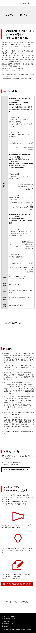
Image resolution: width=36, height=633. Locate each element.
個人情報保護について (9, 618)
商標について (7, 621)
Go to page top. (33, 631)
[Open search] (28, 3)
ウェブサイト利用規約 (9, 616)
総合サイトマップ (8, 623)
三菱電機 (6, 626)
